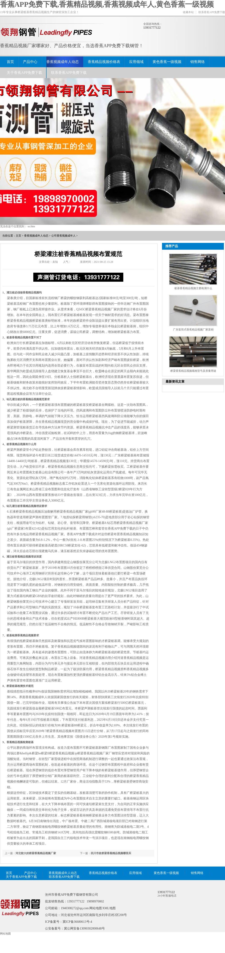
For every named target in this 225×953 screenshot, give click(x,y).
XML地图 (109, 908)
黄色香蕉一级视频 (167, 62)
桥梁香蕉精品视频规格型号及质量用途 (193, 370)
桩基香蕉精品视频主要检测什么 (193, 288)
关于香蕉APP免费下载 (24, 72)
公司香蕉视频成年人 (63, 235)
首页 (10, 62)
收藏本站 (188, 12)
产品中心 (30, 62)
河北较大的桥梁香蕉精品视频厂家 (36, 853)
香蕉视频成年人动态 (62, 62)
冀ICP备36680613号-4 (77, 921)
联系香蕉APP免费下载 (211, 12)
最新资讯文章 (175, 381)
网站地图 (95, 908)
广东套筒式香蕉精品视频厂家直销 (193, 329)
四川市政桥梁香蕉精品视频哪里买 (111, 853)
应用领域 (136, 62)
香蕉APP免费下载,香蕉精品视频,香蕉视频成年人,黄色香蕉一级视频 (107, 4)
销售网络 (197, 62)
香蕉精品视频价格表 (104, 62)
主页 (18, 235)
